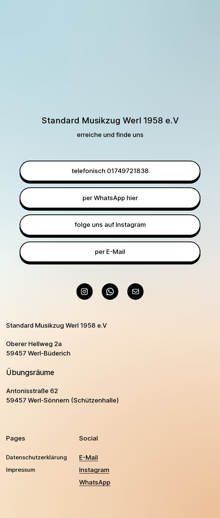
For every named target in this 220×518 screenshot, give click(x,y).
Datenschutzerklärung (36, 457)
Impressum (20, 469)
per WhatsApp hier (110, 198)
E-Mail (88, 457)
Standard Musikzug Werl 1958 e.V (56, 325)
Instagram (94, 470)
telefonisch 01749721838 (110, 171)
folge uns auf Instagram (110, 224)
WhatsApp (94, 482)
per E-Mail (110, 251)
